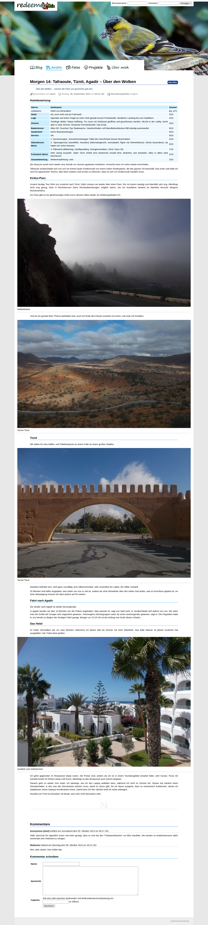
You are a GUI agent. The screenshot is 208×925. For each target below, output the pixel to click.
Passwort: (153, 3)
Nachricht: (36, 881)
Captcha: (36, 900)
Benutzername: (120, 3)
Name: (34, 864)
